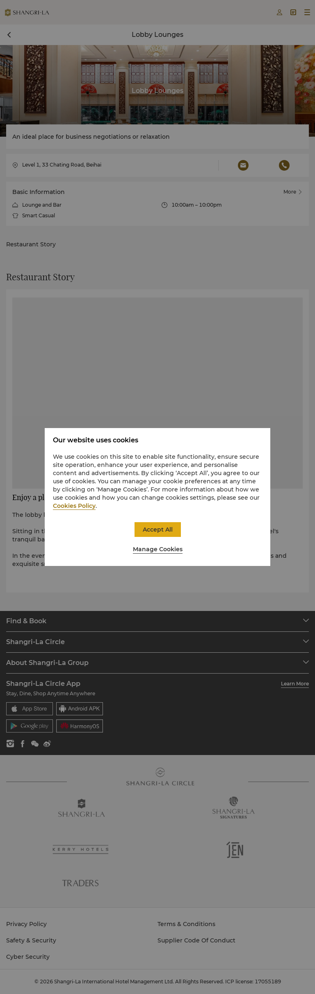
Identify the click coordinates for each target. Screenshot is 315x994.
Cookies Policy (74, 505)
